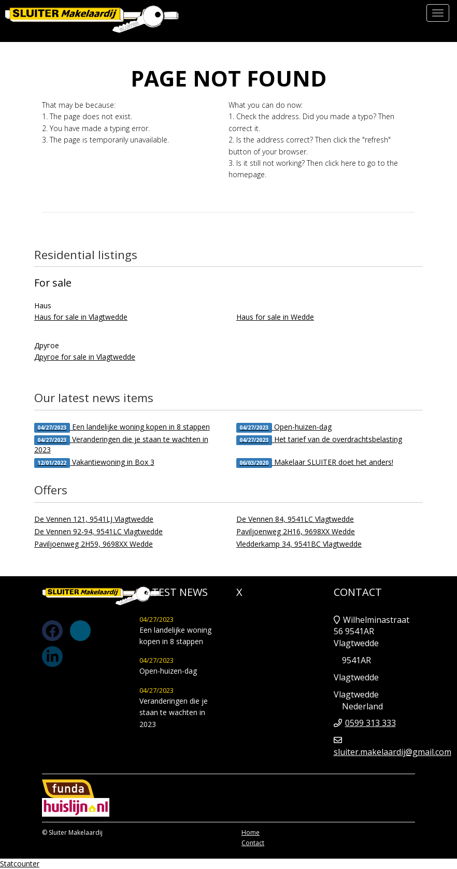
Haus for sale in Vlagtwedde (80, 317)
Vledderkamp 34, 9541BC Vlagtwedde (299, 544)
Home (250, 832)
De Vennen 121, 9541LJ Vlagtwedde (93, 519)
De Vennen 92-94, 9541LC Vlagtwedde (98, 531)
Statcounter (19, 863)
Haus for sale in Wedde (275, 317)
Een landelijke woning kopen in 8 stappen (122, 427)
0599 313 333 (370, 723)
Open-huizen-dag (284, 427)
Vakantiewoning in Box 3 (94, 462)
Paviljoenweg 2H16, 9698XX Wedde (295, 531)
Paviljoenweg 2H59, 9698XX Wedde (93, 544)
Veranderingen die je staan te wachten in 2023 (121, 444)
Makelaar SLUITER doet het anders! (314, 462)
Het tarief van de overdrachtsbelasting (319, 439)
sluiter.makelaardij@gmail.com (392, 752)
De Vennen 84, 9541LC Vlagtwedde (295, 519)
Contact (252, 842)
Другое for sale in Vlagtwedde (84, 357)
